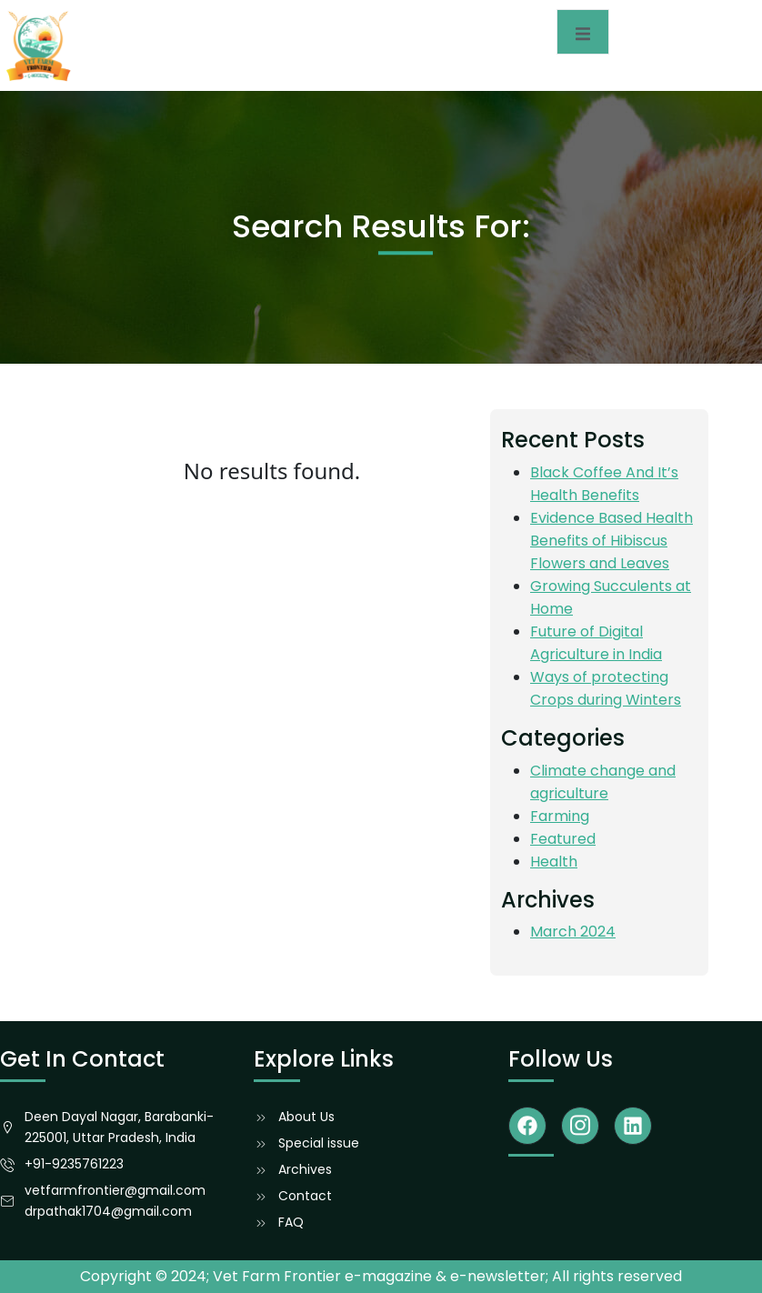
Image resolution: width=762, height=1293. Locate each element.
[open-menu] (582, 32)
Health (553, 861)
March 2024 (573, 931)
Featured (563, 838)
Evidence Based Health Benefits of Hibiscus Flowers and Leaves (611, 540)
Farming (559, 816)
